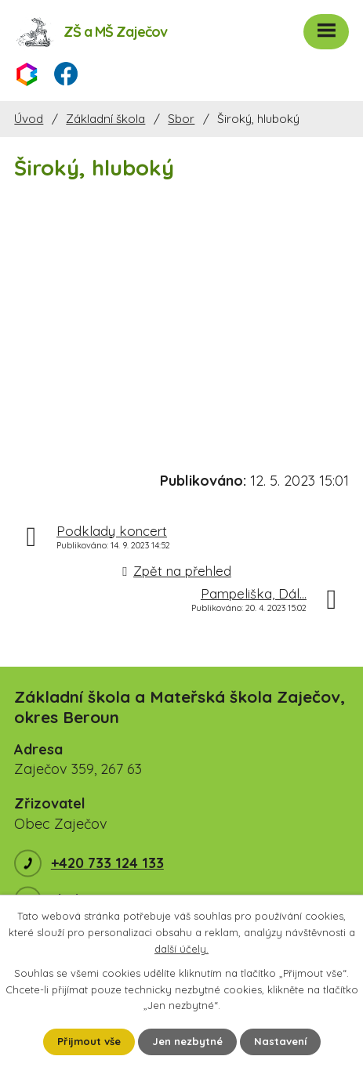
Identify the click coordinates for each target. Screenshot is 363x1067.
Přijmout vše (89, 1041)
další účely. (181, 948)
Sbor (181, 118)
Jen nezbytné (187, 1041)
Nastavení (280, 1041)
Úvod (28, 118)
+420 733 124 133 (107, 863)
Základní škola (105, 118)
